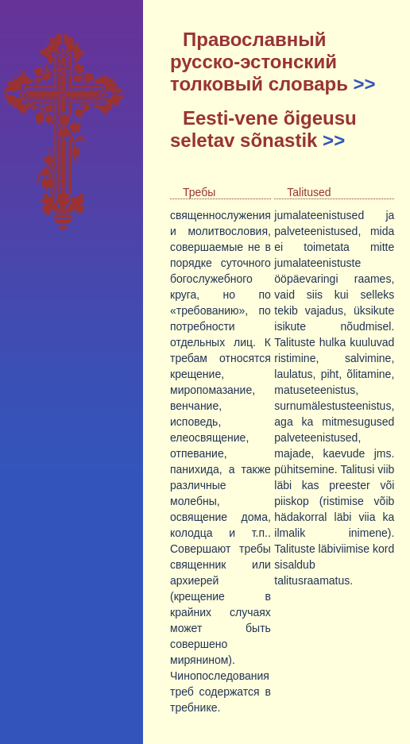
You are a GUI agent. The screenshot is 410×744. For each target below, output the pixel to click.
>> (365, 83)
